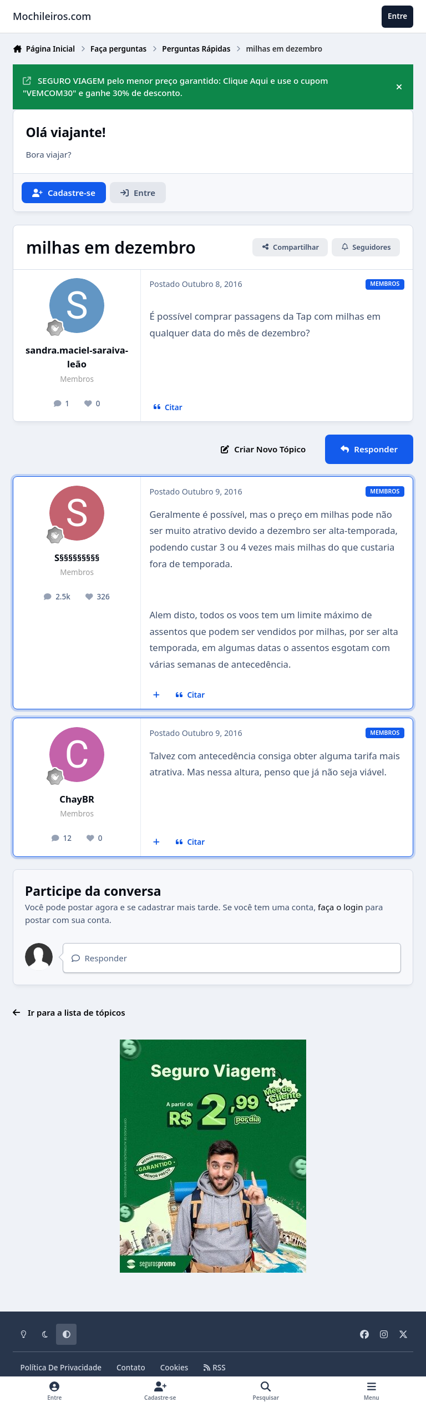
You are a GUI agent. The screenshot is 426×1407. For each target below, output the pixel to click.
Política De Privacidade (61, 1368)
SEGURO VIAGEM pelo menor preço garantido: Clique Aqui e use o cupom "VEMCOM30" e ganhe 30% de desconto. (175, 87)
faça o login (340, 906)
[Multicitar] (156, 694)
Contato (130, 1368)
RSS (214, 1368)
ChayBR (76, 799)
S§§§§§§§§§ (76, 557)
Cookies (174, 1368)
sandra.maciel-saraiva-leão (77, 357)
